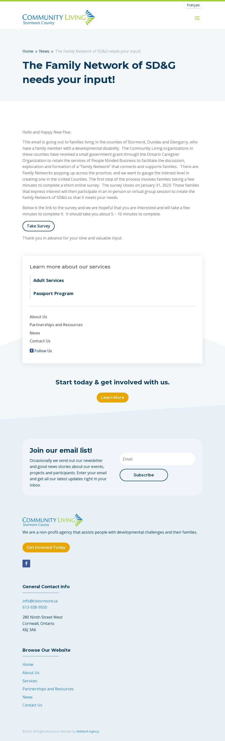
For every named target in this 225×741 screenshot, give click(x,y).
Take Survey (38, 226)
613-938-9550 (34, 607)
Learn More (112, 397)
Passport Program (53, 293)
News (35, 333)
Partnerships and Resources (56, 324)
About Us (38, 316)
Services (29, 681)
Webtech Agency (87, 731)
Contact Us (40, 341)
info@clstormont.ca (40, 601)
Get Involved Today (46, 547)
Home (27, 664)
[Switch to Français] (193, 5)
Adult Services (48, 280)
